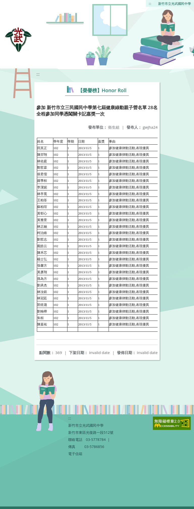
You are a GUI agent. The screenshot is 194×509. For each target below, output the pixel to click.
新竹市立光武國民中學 (174, 3)
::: (150, 3)
